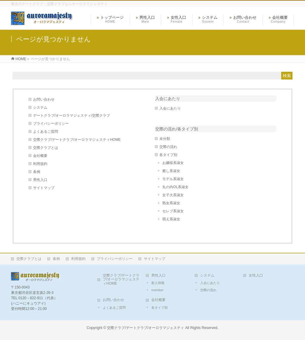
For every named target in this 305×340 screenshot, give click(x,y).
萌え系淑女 (171, 219)
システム (40, 107)
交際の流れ (168, 147)
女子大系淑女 (173, 195)
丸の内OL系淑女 (175, 187)
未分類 (164, 139)
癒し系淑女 (171, 171)
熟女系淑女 (171, 203)
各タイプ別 (168, 155)
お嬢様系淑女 (173, 163)
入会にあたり (167, 98)
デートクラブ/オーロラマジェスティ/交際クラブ (71, 115)
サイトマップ (44, 188)
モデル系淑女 (173, 179)
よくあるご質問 (45, 132)
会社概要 (40, 156)
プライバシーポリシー (51, 123)
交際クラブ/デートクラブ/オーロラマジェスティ (145, 328)
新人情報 (157, 283)
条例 (36, 172)
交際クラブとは (45, 148)
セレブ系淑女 (173, 211)
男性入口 (40, 180)
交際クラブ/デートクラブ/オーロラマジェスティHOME (77, 140)
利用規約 (40, 164)
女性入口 (256, 275)
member (157, 290)
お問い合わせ (44, 99)
